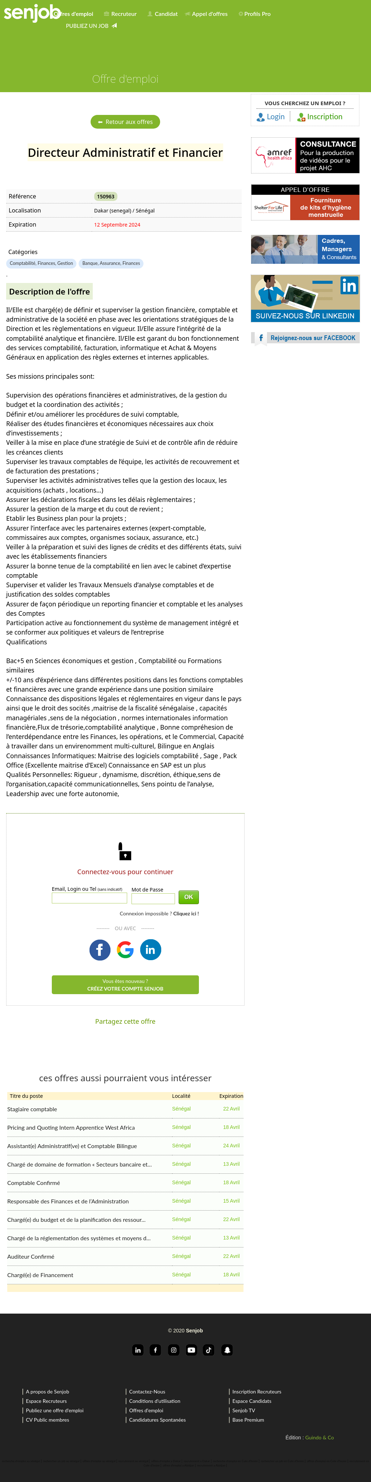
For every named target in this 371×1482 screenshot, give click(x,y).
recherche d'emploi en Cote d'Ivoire (235, 1461)
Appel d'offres (206, 13)
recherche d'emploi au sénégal (21, 1461)
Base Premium (248, 1420)
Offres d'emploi (146, 1410)
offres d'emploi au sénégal (99, 1461)
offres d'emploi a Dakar (166, 1461)
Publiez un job (91, 25)
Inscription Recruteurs (256, 1391)
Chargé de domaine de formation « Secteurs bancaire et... (79, 1164)
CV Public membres (47, 1420)
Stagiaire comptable (32, 1108)
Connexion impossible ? (159, 913)
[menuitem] (71, 12)
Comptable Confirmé (33, 1182)
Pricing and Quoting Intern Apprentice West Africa (71, 1127)
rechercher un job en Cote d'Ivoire (282, 1461)
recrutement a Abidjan (211, 1465)
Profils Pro (254, 13)
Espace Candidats (251, 1401)
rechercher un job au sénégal (61, 1461)
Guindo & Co (319, 1437)
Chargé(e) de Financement (40, 1274)
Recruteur (120, 13)
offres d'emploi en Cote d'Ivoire (326, 1461)
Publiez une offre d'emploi (54, 1410)
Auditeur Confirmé (30, 1256)
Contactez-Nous (147, 1391)
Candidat (162, 13)
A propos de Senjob (47, 1391)
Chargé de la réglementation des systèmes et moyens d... (79, 1237)
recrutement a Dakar (197, 1461)
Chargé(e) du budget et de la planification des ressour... (76, 1219)
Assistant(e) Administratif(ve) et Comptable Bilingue (72, 1145)
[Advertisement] (305, 415)
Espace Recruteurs (46, 1401)
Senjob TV (243, 1410)
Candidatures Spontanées (157, 1420)
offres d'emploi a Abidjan (178, 1465)
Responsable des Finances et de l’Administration (68, 1201)
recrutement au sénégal (133, 1461)
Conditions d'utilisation (154, 1401)
